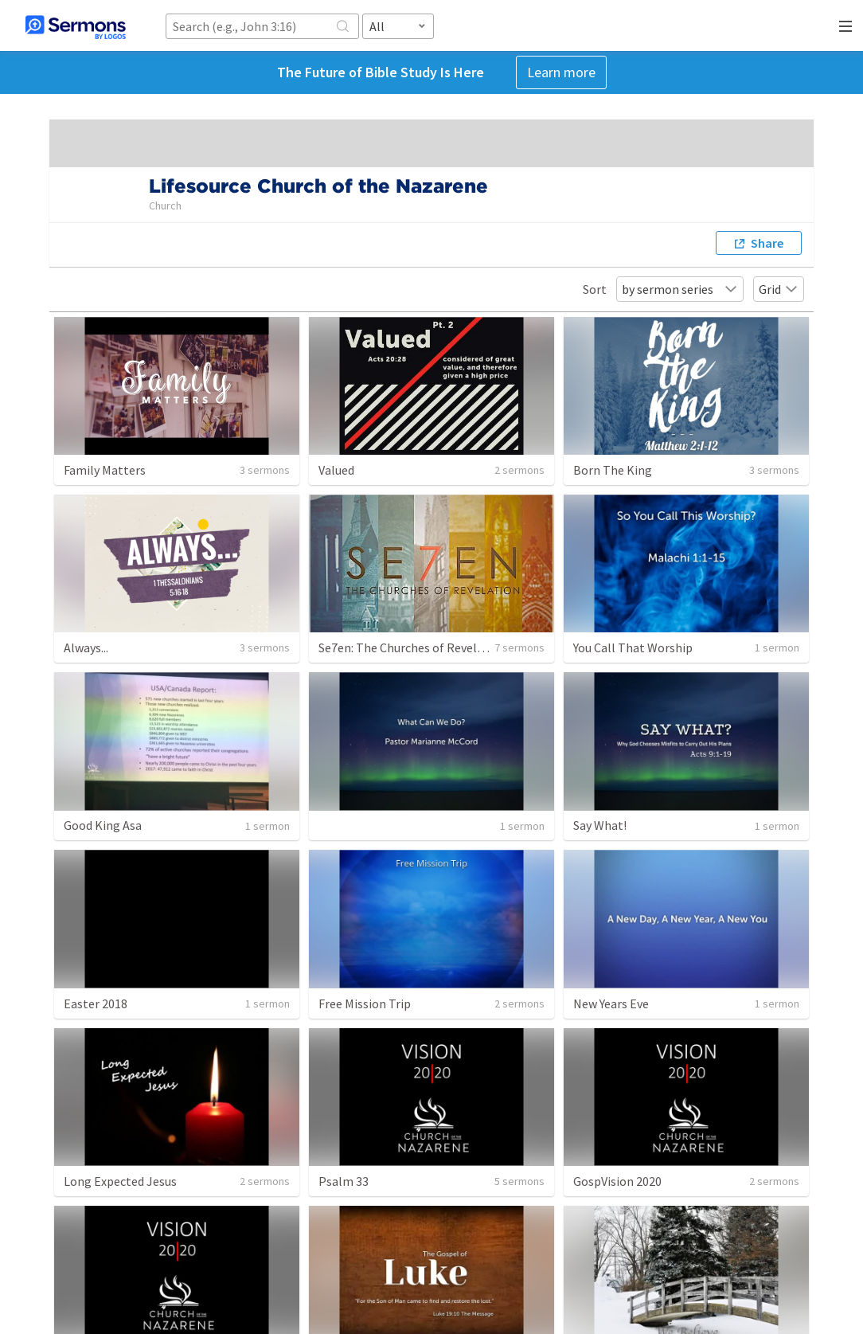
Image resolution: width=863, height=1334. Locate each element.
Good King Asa (103, 825)
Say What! (600, 825)
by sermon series (680, 289)
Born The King (612, 470)
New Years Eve (611, 1003)
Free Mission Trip (364, 1003)
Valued (336, 470)
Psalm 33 (343, 1181)
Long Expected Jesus (120, 1181)
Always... (86, 647)
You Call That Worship (633, 647)
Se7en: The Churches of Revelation (412, 647)
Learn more (561, 72)
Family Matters (105, 470)
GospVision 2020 (617, 1181)
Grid (779, 289)
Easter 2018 (95, 1003)
